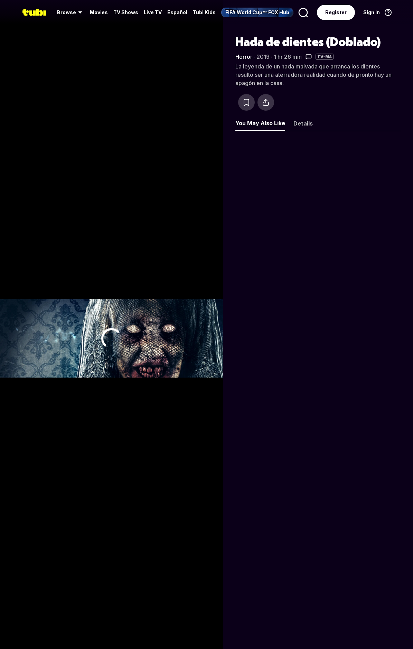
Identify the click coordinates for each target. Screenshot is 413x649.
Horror (243, 56)
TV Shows (125, 12)
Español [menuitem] (177, 12)
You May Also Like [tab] (260, 123)
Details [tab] (303, 123)
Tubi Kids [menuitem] (204, 12)
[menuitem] (70, 12)
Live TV (153, 12)
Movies (99, 12)
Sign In (371, 12)
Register (336, 12)
